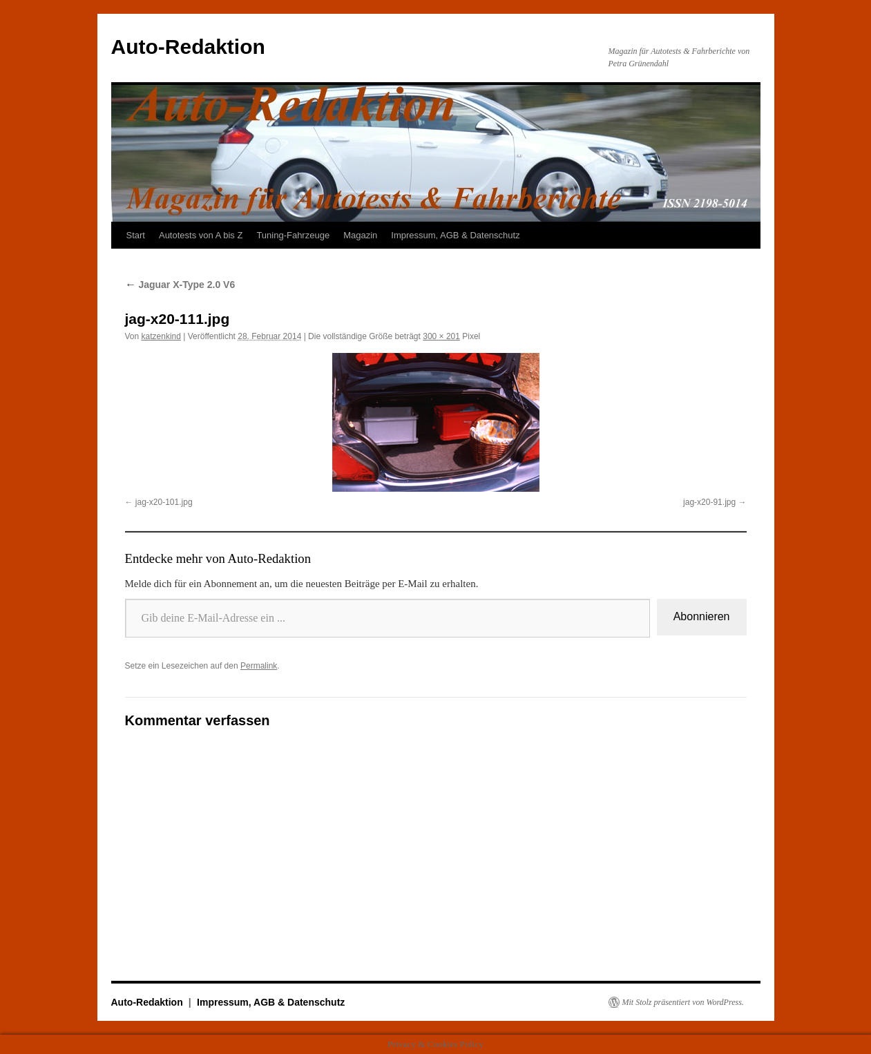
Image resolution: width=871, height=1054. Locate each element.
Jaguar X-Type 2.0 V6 (180, 284)
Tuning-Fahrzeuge (292, 235)
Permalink (258, 666)
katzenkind (161, 336)
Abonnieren (701, 616)
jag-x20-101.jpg (164, 502)
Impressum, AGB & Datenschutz (455, 235)
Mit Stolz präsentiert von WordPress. (683, 1002)
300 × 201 (441, 336)
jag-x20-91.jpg (709, 502)
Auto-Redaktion (188, 46)
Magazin (360, 235)
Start (135, 235)
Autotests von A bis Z (200, 235)
